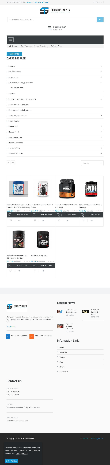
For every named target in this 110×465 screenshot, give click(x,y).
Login (28, 2)
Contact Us (64, 372)
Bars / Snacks (13, 121)
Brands (62, 357)
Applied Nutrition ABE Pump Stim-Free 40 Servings (17, 256)
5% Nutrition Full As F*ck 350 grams (42, 206)
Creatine (11, 94)
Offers (62, 367)
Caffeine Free (17, 88)
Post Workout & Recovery (18, 104)
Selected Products (15, 153)
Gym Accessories (15, 137)
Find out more (22, 453)
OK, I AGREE (11, 461)
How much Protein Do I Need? (95, 312)
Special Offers (14, 148)
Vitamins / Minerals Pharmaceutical (22, 99)
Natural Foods (14, 132)
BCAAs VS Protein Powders (70, 326)
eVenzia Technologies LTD (93, 438)
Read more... (11, 327)
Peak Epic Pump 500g (39, 255)
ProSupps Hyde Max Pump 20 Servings (90, 206)
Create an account (41, 2)
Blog (61, 362)
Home (13, 46)
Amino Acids (13, 77)
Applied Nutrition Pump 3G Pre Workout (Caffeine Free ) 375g (18, 206)
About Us (63, 352)
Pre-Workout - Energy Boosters (20, 82)
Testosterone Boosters (17, 115)
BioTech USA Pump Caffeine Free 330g (66, 206)
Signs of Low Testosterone (71, 311)
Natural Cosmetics (15, 143)
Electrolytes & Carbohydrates (19, 110)
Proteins (11, 66)
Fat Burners (13, 126)
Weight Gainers (14, 72)
